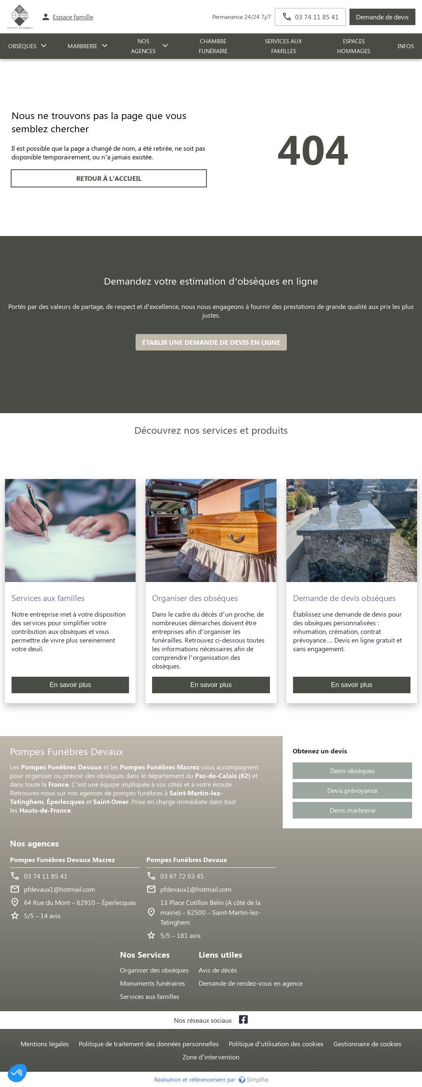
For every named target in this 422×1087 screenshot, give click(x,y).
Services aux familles (149, 996)
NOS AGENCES (143, 46)
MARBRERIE (82, 46)
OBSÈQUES (22, 46)
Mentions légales (45, 1043)
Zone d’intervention (211, 1056)
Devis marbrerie (352, 810)
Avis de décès (218, 969)
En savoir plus (70, 684)
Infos (406, 46)
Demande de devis (382, 16)
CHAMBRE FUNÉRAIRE (213, 46)
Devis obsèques (352, 770)
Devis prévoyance (352, 790)
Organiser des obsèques (154, 969)
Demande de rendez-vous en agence (250, 983)
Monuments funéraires (152, 983)
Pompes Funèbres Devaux (186, 859)
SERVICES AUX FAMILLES (283, 46)
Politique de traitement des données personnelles (149, 1043)
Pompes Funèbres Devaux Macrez (62, 859)
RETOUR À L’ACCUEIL (108, 178)
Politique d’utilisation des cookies (276, 1043)
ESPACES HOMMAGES (353, 46)
